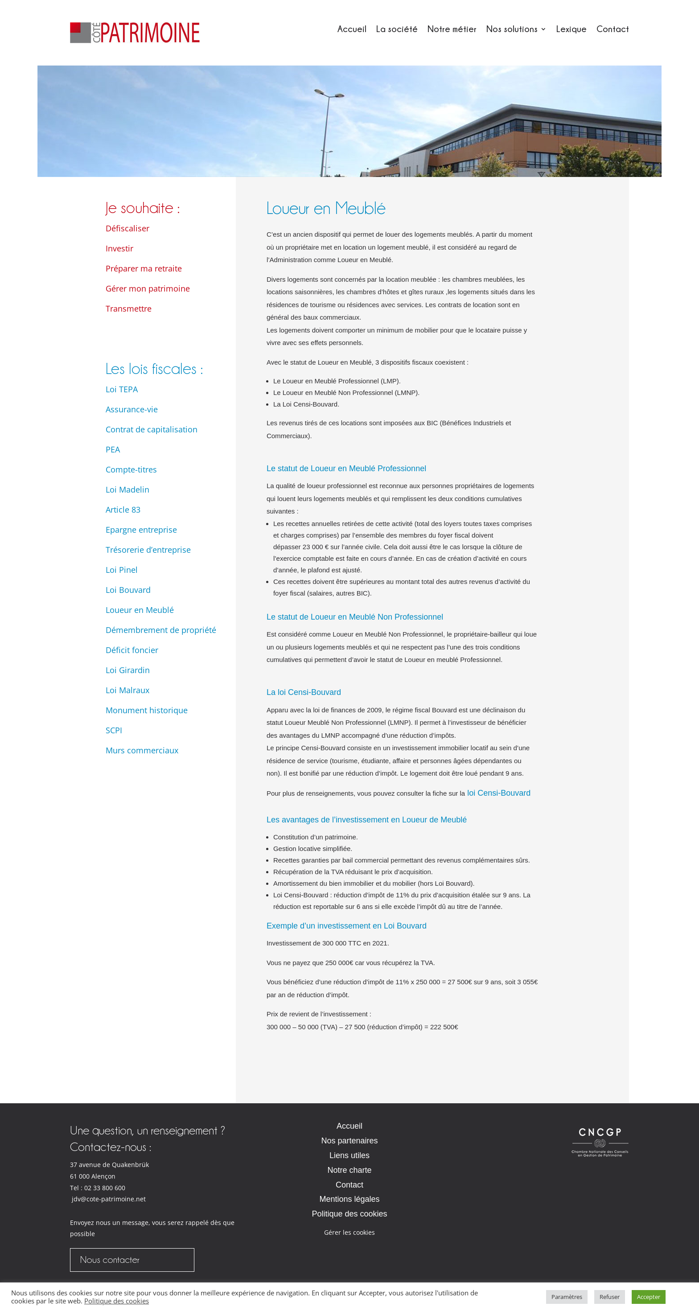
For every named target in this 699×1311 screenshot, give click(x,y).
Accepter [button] (648, 1297)
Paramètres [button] (566, 1297)
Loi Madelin (127, 489)
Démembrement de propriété (161, 630)
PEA (113, 449)
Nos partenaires (349, 1140)
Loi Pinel (122, 569)
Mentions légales (349, 1199)
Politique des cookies (349, 1213)
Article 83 (123, 509)
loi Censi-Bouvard (497, 793)
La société (397, 29)
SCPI (114, 730)
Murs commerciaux (142, 750)
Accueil (351, 29)
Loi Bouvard (128, 589)
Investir (119, 248)
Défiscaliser (127, 228)
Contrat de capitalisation (151, 429)
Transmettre (129, 308)
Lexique (571, 29)
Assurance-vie (132, 409)
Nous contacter (110, 1260)
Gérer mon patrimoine (148, 288)
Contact (612, 29)
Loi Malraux (127, 690)
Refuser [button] (610, 1297)
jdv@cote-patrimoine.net (109, 1199)
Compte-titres (131, 469)
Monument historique (147, 710)
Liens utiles (349, 1155)
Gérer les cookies (349, 1232)
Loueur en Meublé (140, 609)
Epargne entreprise (141, 529)
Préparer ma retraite (144, 268)
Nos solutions (512, 29)
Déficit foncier (132, 650)
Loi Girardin (128, 670)
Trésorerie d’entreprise (148, 549)
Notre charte (349, 1170)
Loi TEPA (122, 389)
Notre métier (452, 29)
